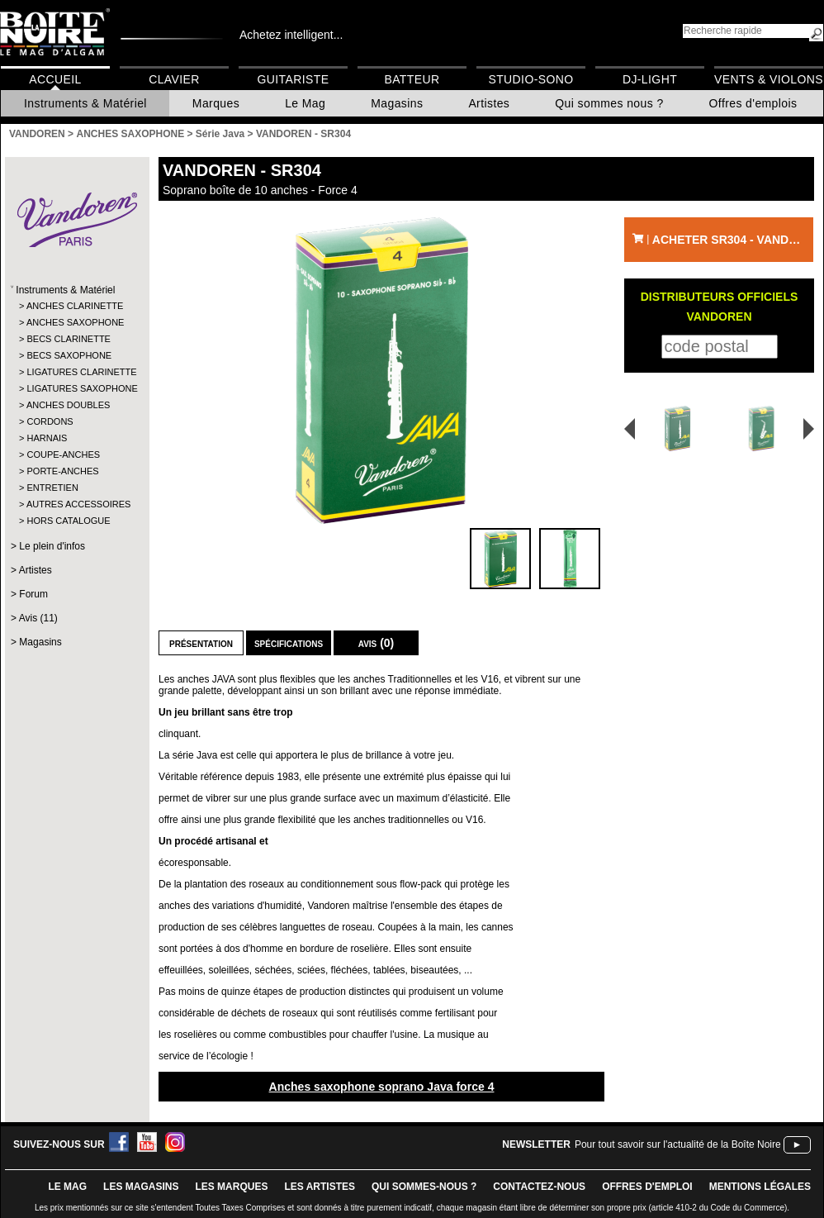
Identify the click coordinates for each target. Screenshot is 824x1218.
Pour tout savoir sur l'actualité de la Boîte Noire (678, 1144)
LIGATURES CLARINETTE (76, 372)
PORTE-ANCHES (62, 471)
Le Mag (305, 103)
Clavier (174, 79)
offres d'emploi (647, 1186)
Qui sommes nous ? (609, 103)
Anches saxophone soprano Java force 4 (382, 1086)
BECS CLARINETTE (68, 339)
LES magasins (140, 1186)
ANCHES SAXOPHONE (75, 322)
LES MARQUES (231, 1186)
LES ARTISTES (319, 1186)
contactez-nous (539, 1186)
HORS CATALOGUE (68, 521)
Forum (33, 594)
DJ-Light (650, 79)
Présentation (201, 642)
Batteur (411, 79)
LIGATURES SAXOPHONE (76, 388)
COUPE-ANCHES (63, 454)
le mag (67, 1186)
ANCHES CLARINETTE (74, 306)
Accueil (55, 79)
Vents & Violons (768, 79)
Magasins (397, 103)
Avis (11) (38, 618)
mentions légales (760, 1186)
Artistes (488, 103)
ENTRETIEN (52, 487)
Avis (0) (376, 642)
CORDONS (49, 421)
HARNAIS (46, 438)
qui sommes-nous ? (424, 1186)
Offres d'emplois (753, 103)
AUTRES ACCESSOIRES (76, 504)
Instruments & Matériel (85, 103)
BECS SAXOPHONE (68, 355)
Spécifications (288, 642)
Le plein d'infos (52, 546)
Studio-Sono (530, 79)
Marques (215, 103)
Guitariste (293, 79)
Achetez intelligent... (291, 34)
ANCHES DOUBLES (68, 405)
